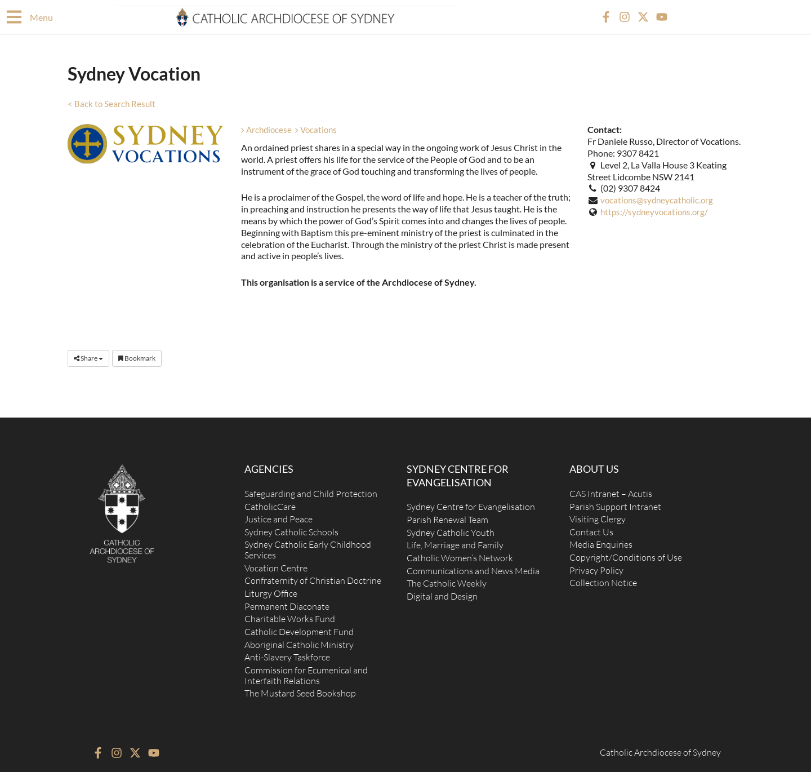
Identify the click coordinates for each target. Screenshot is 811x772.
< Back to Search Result (112, 102)
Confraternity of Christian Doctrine (312, 577)
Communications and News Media (473, 567)
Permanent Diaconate (286, 604)
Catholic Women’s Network (460, 554)
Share (88, 357)
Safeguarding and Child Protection (310, 488)
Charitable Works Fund (289, 617)
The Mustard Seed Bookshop (300, 693)
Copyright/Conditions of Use (625, 554)
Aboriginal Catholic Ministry (299, 643)
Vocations (319, 128)
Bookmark (136, 357)
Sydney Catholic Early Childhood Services (307, 546)
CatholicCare (270, 501)
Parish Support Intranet (615, 501)
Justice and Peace (278, 514)
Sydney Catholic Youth (450, 528)
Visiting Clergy (597, 514)
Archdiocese (267, 128)
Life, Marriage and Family (455, 541)
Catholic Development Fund (299, 630)
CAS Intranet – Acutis (610, 488)
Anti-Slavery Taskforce (287, 656)
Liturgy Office (270, 590)
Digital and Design (442, 593)
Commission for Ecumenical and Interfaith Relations (306, 674)
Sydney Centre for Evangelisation (471, 501)
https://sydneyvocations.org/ (656, 211)
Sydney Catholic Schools (291, 527)
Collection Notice (603, 579)
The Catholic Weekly (447, 579)
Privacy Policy (596, 567)
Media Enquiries (600, 541)
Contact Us (591, 527)
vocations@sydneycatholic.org (659, 199)
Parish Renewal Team (447, 514)
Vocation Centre (276, 564)
